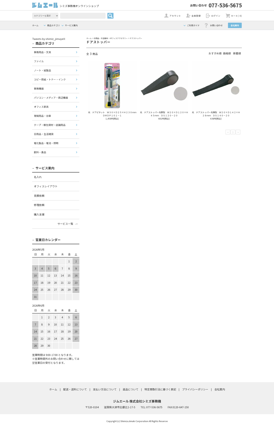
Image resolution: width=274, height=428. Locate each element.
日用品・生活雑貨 (101, 38)
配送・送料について (75, 389)
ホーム (35, 25)
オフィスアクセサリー (119, 38)
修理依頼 (39, 205)
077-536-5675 (216, 5)
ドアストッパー (136, 38)
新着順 (237, 53)
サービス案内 (71, 25)
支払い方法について (105, 389)
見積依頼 (39, 195)
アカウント (175, 15)
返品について (130, 389)
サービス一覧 (65, 223)
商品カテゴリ (53, 25)
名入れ (38, 177)
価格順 (227, 53)
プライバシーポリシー (195, 389)
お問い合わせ (216, 25)
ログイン (216, 15)
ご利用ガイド (193, 25)
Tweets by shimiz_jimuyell (48, 39)
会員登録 (196, 15)
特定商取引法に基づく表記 (160, 389)
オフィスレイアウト (45, 186)
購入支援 (39, 214)
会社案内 (235, 25)
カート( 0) (236, 15)
